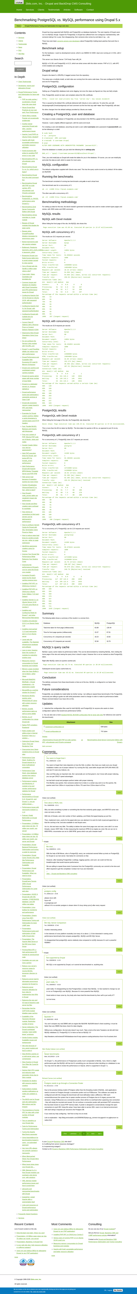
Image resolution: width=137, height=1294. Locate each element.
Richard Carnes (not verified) (52, 1078)
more (16, 1257)
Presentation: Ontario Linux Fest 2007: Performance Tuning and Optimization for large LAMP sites (30, 920)
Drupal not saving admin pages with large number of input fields (30, 378)
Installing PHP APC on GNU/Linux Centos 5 (68, 1234)
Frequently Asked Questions (28, 1214)
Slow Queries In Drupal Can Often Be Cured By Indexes (30, 1064)
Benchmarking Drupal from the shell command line (30, 177)
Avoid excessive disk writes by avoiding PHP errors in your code (30, 153)
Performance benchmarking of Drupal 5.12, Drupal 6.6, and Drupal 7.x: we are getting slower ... (30, 799)
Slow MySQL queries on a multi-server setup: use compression (30, 1056)
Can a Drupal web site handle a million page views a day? (29, 268)
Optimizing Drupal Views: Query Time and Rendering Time (30, 743)
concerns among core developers (68, 41)
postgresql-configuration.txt (54, 727)
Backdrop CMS (59, 1141)
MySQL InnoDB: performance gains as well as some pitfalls (29, 711)
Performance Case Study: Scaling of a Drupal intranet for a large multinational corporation (29, 762)
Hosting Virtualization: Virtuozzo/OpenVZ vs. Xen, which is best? (29, 487)
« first (65, 1133)
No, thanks (118, 1290)
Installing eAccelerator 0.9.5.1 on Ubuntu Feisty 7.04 (30, 623)
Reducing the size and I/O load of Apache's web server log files (30, 1002)
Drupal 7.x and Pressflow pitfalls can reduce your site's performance (30, 351)
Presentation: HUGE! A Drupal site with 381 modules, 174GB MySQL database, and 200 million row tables (30, 899)
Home (19, 10)
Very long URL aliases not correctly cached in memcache (30, 1150)
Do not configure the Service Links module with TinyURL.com (29, 343)
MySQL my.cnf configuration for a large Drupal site (30, 719)
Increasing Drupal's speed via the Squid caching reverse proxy (29, 578)
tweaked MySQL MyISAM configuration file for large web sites (82, 715)
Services (30, 10)
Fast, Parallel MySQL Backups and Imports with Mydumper (29, 429)
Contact (90, 10)
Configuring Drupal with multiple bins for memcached (30, 316)
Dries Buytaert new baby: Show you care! (31, 1233)
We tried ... (50, 847)
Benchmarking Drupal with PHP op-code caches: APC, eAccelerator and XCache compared (29, 188)
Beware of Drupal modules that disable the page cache (30, 225)
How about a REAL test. (53, 803)
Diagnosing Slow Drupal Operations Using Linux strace (30, 335)
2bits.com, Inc (36, 1279)
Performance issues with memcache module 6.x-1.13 (30, 809)
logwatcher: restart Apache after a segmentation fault (28, 1199)
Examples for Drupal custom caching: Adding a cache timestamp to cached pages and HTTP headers (30, 418)
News (20, 47)
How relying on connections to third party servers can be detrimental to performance (30, 516)
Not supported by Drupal (55, 958)
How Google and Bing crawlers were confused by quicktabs (30, 506)
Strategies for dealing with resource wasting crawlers (29, 1083)
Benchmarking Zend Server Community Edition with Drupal (29, 209)
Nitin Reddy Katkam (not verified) (53, 1049)
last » (100, 1133)
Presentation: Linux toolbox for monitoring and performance (29, 910)
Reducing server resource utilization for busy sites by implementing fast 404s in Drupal (30, 992)
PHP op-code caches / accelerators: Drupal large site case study (29, 102)
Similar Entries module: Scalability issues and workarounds (30, 1040)
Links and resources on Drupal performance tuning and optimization (30, 1207)
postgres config (50, 891)
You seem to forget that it (55, 758)
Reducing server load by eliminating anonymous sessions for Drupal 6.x (30, 981)
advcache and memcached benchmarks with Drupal (30, 1191)
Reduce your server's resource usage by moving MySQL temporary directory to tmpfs (29, 971)
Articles (67, 10)
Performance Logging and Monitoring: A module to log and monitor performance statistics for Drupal (29, 786)
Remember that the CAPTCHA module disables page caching (29, 1011)
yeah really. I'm (52, 982)
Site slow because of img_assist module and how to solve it (30, 1048)
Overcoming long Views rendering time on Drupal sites (30, 752)
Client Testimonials (24, 81)
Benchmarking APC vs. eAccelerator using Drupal (30, 161)
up (82, 740)
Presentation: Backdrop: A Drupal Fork (30, 1242)
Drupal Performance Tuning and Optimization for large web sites (47, 26)
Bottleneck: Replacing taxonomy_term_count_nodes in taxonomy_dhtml (32, 250)
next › (93, 1133)
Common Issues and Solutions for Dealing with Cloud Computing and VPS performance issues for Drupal (29, 287)
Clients (41, 10)
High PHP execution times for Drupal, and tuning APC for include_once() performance (29, 458)
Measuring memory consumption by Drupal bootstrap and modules (30, 663)
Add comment (47, 746)
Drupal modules (109, 1229)
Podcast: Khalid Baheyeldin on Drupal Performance (29, 818)
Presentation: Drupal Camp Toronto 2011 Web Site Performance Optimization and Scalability (30, 860)
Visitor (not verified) (48, 918)
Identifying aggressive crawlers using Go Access (29, 548)
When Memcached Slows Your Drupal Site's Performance (30, 1159)
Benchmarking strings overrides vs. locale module (29, 217)
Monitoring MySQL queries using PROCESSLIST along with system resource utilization (29, 700)
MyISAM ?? (48, 1017)
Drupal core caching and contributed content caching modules (30, 370)
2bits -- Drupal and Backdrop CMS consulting (61, 874)
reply (119, 792)
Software (78, 10)
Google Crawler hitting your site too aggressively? (29, 447)
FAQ (19, 50)
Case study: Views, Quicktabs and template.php (28, 276)
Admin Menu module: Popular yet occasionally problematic (30, 118)
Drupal (49, 1141)
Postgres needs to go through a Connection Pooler (63, 1083)
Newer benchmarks (51, 1054)
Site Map (21, 54)
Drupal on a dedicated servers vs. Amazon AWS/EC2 (29, 386)
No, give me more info (37, 1291)
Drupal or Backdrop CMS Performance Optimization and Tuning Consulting (77, 1149)
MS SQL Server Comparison (55, 923)
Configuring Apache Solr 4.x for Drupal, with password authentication (30, 308)
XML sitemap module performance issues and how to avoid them (30, 1183)
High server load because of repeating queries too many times (30, 479)
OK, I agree (108, 1290)
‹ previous (73, 1133)
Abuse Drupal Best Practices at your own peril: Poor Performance (30, 110)
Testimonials (54, 10)
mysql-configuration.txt (53, 731)
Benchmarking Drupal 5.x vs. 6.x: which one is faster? (30, 169)
